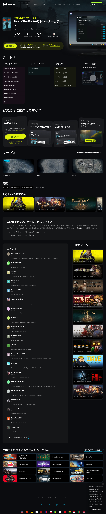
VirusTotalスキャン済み (40, 36)
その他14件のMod (55, 46)
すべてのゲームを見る (93, 450)
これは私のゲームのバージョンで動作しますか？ (23, 235)
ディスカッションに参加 (18, 438)
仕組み (27, 4)
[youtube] (64, 505)
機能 (60, 4)
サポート (65, 497)
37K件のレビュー (17, 36)
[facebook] (57, 505)
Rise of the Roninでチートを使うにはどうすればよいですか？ (27, 232)
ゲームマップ (43, 4)
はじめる (10, 46)
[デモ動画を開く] (92, 78)
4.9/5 (17, 34)
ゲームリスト (34, 4)
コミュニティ (66, 4)
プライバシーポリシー (53, 497)
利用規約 (40, 497)
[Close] (103, 484)
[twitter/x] (49, 504)
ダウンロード (97, 4)
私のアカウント (76, 4)
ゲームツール (52, 4)
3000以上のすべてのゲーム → (24, 18)
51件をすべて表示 (39, 187)
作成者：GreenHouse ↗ (53, 36)
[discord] (42, 505)
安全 (40, 34)
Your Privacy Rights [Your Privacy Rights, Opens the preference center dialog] (96, 509)
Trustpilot (80, 228)
